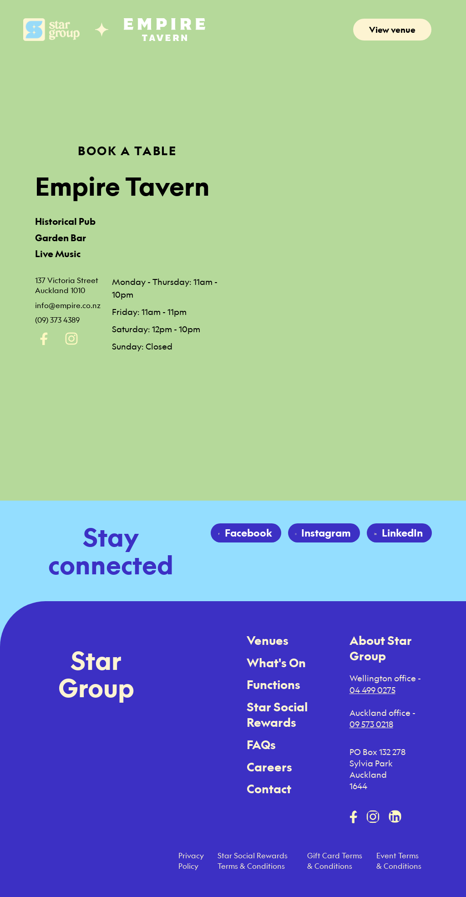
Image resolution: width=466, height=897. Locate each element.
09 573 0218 (371, 724)
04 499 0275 (372, 689)
